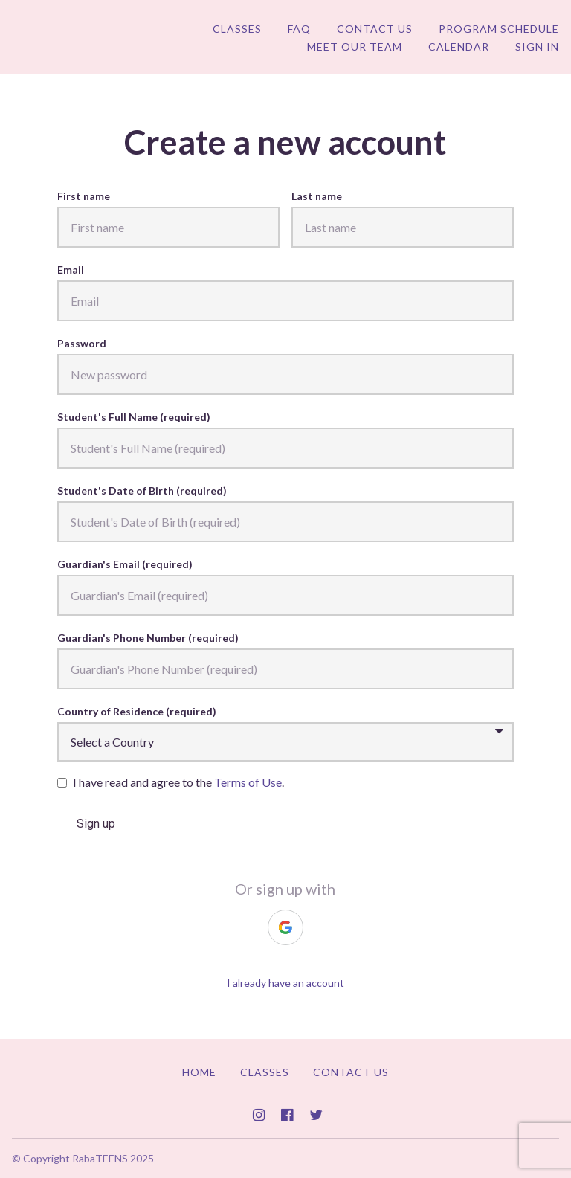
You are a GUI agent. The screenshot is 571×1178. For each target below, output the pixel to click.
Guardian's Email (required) (125, 564)
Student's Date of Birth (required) (142, 490)
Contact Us (375, 28)
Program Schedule (499, 28)
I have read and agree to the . (178, 782)
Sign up (96, 824)
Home (199, 1072)
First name (83, 196)
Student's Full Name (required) (133, 417)
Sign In (537, 46)
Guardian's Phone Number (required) (148, 637)
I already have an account (285, 982)
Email (70, 269)
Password (81, 343)
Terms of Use (248, 782)
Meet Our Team (354, 46)
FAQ (299, 28)
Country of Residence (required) (136, 711)
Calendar (458, 46)
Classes (237, 28)
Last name (316, 196)
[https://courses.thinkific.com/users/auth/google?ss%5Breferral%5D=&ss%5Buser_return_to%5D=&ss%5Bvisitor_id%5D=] (285, 927)
